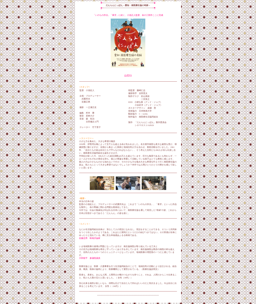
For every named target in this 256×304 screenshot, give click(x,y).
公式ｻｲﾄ (128, 75)
